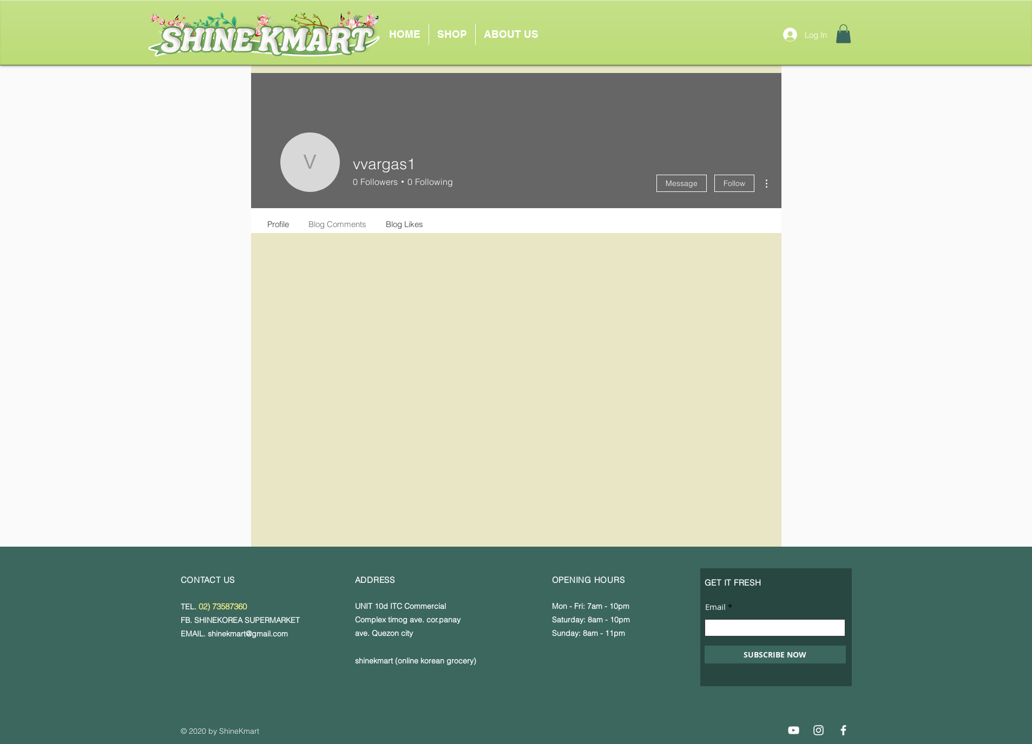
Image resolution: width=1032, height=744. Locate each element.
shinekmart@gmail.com (248, 634)
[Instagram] (818, 730)
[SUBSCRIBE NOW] (775, 654)
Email (715, 607)
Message (682, 183)
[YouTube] (793, 730)
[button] (843, 33)
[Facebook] (843, 730)
